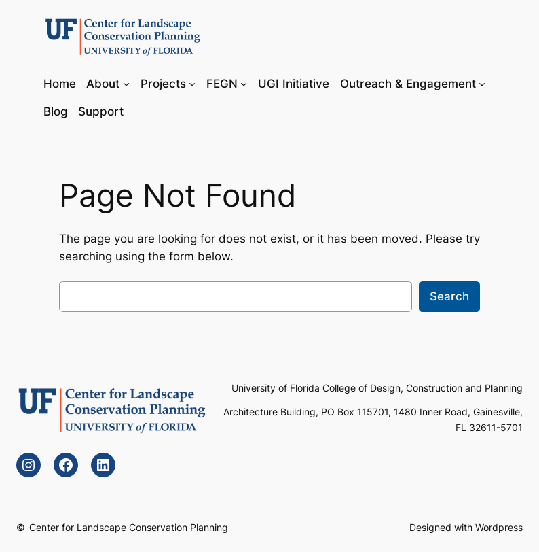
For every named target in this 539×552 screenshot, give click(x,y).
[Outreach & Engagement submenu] (482, 83)
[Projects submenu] (192, 83)
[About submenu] (126, 83)
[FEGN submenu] (243, 83)
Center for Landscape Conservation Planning (128, 527)
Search (449, 296)
